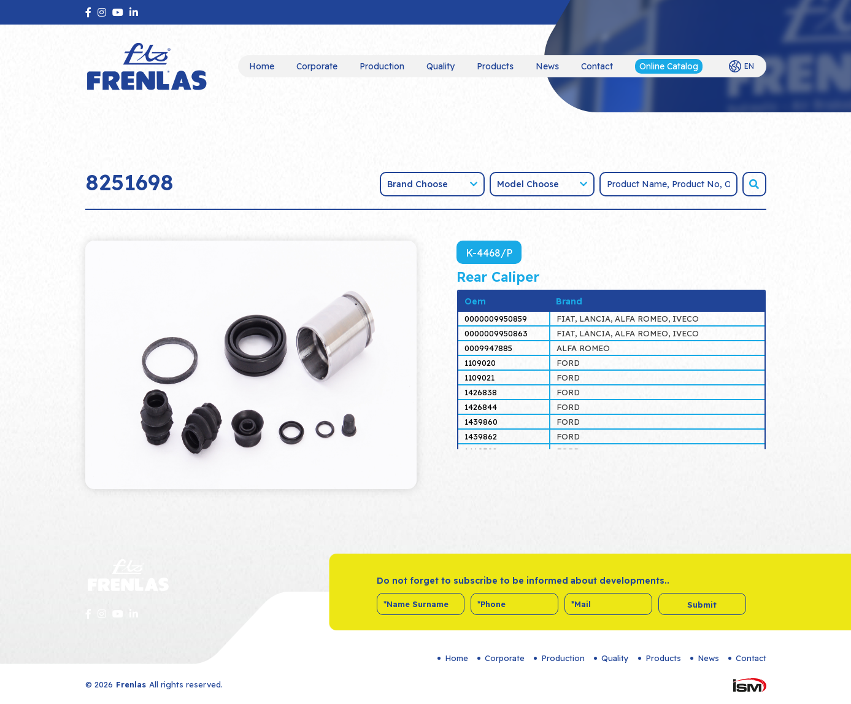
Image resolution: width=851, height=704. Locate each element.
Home (261, 66)
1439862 (480, 436)
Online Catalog (668, 66)
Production (382, 66)
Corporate (316, 66)
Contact (597, 66)
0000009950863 (496, 333)
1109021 (479, 377)
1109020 (480, 363)
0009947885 (488, 348)
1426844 (480, 407)
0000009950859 (495, 318)
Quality (440, 66)
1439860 (481, 422)
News (547, 66)
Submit (702, 604)
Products (495, 66)
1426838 (480, 392)
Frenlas (131, 684)
